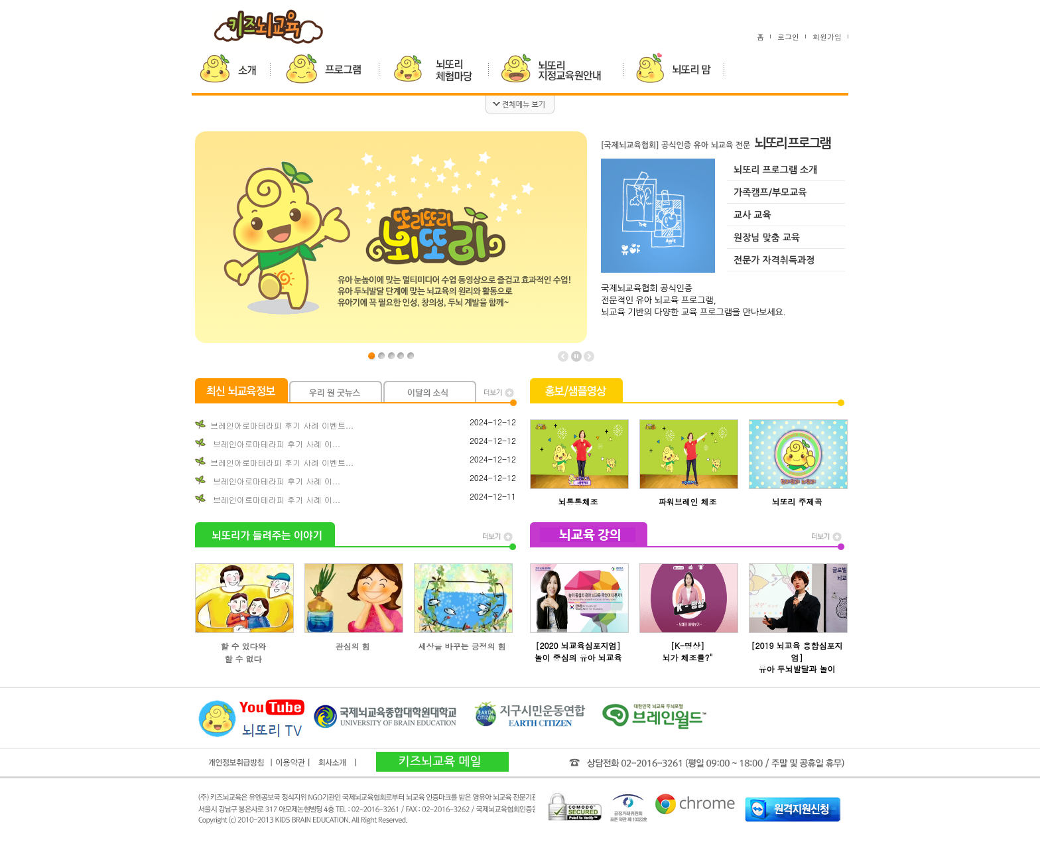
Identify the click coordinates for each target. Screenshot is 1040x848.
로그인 (788, 37)
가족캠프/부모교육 (770, 192)
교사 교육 (752, 215)
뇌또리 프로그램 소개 (775, 170)
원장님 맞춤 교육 (767, 237)
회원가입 (827, 37)
